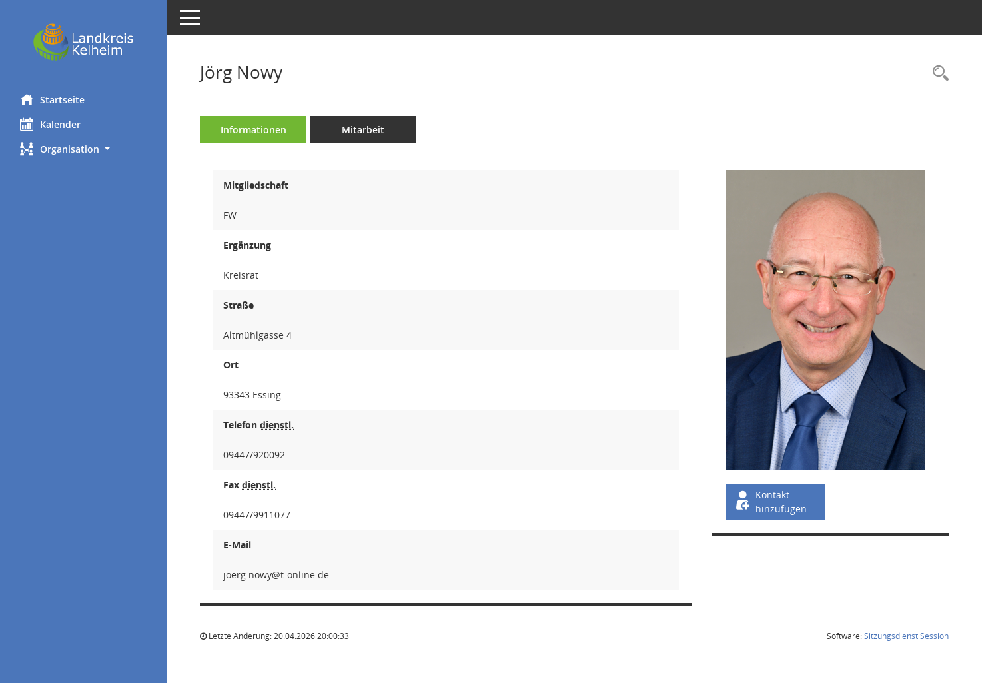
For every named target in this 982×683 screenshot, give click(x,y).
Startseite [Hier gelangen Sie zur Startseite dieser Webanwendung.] (52, 99)
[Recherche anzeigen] (937, 74)
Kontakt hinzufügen (770, 501)
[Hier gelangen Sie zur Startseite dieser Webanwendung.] (83, 42)
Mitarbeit (363, 129)
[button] (83, 149)
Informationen (253, 129)
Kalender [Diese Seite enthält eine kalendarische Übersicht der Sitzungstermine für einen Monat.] (50, 124)
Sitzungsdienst (906, 636)
